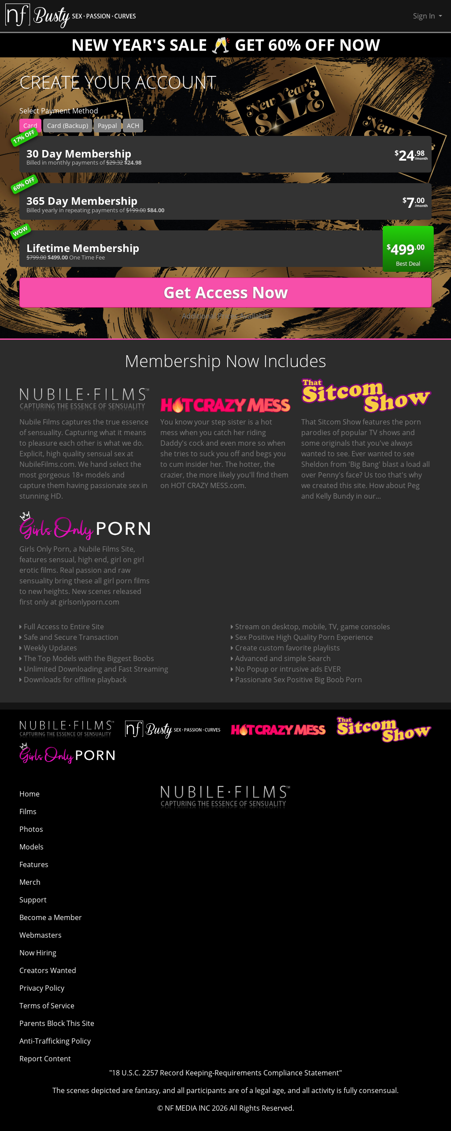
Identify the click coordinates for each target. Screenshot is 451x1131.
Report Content (45, 1058)
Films (28, 811)
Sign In (425, 16)
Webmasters (40, 935)
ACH (133, 125)
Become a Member (50, 917)
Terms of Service (46, 1006)
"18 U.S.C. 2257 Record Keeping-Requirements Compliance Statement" (225, 1073)
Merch (30, 882)
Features (33, 864)
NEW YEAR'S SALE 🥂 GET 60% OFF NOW (225, 45)
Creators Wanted (47, 970)
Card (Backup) (67, 125)
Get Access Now (225, 292)
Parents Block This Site (56, 1023)
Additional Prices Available (225, 316)
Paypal (107, 125)
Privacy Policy (41, 988)
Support (33, 900)
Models (31, 847)
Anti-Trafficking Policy (55, 1041)
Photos (31, 829)
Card (30, 125)
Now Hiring (37, 953)
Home (29, 794)
